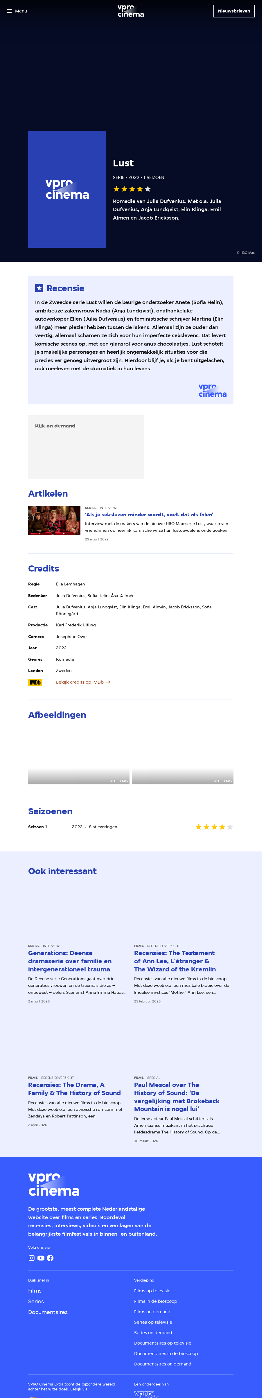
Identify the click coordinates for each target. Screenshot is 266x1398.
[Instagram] (31, 1258)
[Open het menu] (16, 11)
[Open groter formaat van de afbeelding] (79, 755)
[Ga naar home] (131, 11)
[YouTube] (40, 1258)
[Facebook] (50, 1258)
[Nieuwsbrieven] (234, 11)
